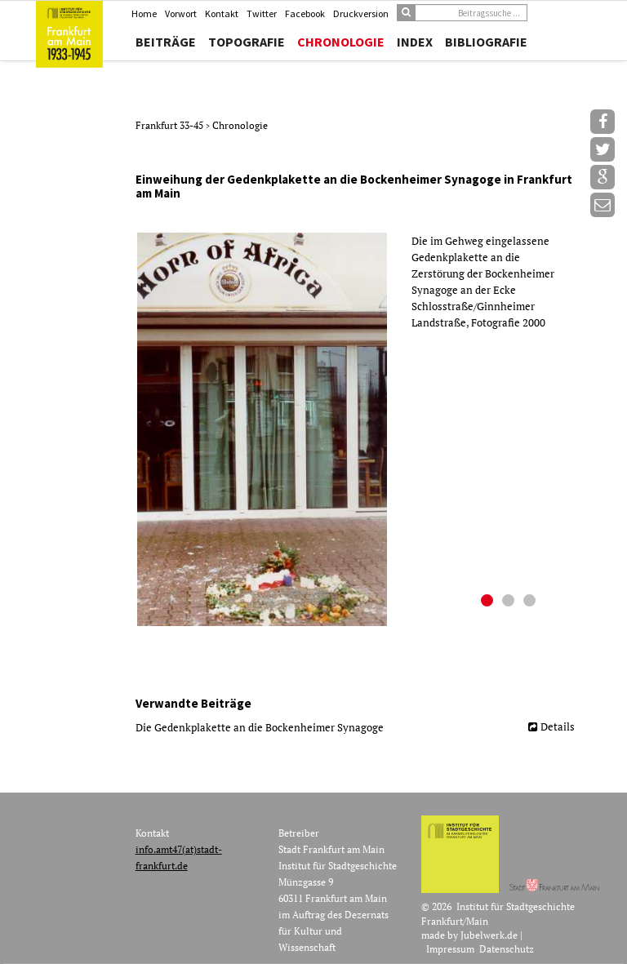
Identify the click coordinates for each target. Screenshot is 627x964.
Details (557, 726)
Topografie (246, 41)
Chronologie (341, 41)
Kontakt (221, 13)
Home (144, 13)
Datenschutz (506, 949)
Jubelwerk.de (489, 935)
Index (415, 41)
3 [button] (531, 602)
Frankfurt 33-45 (171, 125)
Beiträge (166, 41)
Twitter (262, 13)
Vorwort (181, 13)
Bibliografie (486, 41)
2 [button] (510, 602)
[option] (361, 429)
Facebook (305, 13)
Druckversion (361, 13)
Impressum (450, 949)
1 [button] (489, 602)
